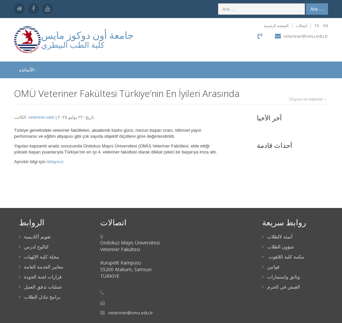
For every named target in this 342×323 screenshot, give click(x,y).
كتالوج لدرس (34, 246)
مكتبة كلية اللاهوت (283, 256)
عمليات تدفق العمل (40, 287)
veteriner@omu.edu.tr (306, 36)
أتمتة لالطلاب (277, 236)
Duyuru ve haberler (306, 99)
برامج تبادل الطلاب (39, 297)
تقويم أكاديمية (35, 236)
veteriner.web (41, 117)
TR (316, 25)
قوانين (271, 266)
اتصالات (301, 25)
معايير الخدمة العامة (41, 266)
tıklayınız (54, 161)
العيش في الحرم (281, 287)
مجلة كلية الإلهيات (39, 256)
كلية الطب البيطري (72, 44)
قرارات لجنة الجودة (40, 277)
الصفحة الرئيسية (276, 25)
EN (325, 25)
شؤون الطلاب (278, 246)
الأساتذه (27, 70)
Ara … (317, 9)
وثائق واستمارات (281, 277)
